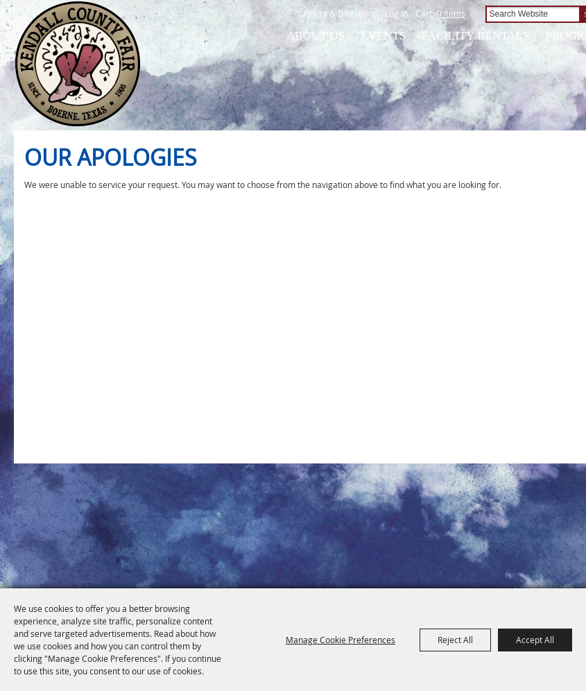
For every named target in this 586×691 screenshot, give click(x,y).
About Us (315, 35)
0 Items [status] (451, 13)
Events (383, 35)
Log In (396, 13)
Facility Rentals (475, 35)
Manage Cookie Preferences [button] (340, 639)
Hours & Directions (340, 13)
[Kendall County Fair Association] (77, 64)
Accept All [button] (535, 639)
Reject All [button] (455, 639)
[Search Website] (532, 14)
